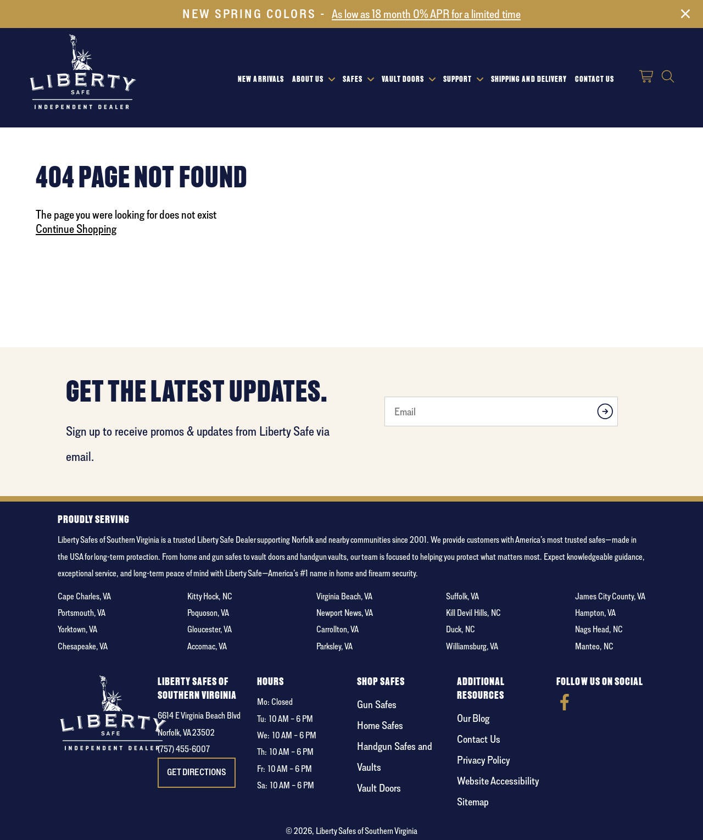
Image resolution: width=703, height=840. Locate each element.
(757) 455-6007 (184, 749)
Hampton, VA (595, 613)
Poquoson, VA (208, 613)
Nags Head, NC (599, 629)
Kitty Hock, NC (209, 596)
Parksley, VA (334, 646)
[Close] (685, 16)
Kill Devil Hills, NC (473, 613)
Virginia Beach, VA (344, 596)
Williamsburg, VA (472, 646)
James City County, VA (610, 596)
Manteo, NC (594, 646)
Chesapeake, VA (83, 646)
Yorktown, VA (77, 629)
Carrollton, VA (337, 629)
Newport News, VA (344, 613)
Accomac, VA (207, 646)
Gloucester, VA (209, 629)
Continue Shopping (76, 228)
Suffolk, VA (462, 596)
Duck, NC (460, 629)
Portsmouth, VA (81, 613)
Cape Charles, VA (84, 596)
